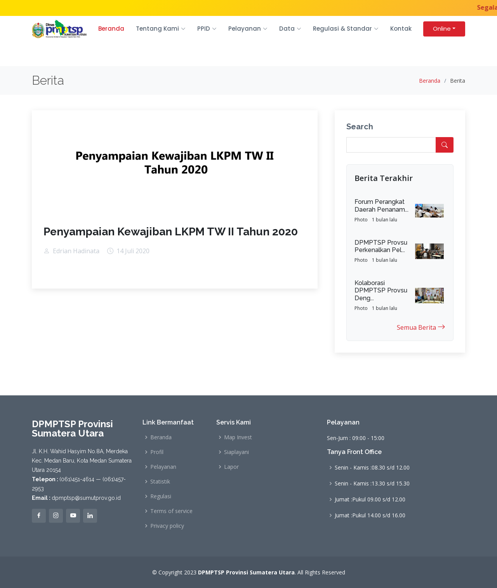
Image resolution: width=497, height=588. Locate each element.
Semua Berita (421, 327)
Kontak (401, 28)
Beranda (111, 28)
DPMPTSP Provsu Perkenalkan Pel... (381, 246)
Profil (156, 452)
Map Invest (238, 437)
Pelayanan (163, 467)
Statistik (160, 481)
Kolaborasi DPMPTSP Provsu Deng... (381, 290)
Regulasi (160, 496)
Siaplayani (236, 452)
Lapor (231, 467)
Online (442, 28)
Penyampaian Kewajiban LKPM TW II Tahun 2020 (170, 231)
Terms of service (171, 511)
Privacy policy (167, 526)
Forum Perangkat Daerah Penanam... (381, 205)
